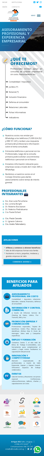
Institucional (17, 2)
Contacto (16, 7)
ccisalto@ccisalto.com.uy (14, 449)
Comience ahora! (22, 275)
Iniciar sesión (4, 4)
